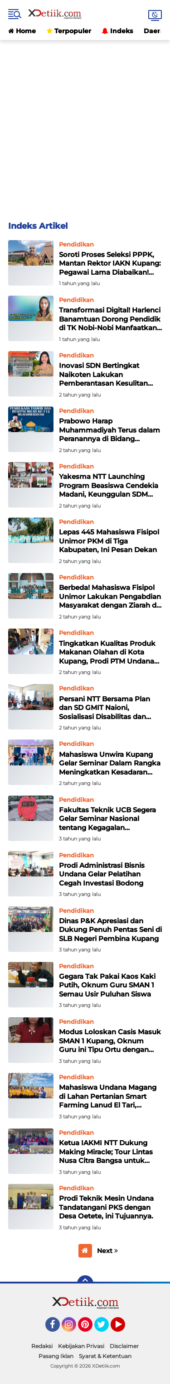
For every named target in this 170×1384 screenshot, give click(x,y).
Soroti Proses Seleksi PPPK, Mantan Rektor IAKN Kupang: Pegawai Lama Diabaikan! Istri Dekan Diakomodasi (110, 263)
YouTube (124, 1328)
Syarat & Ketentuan (105, 1356)
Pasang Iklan (56, 1356)
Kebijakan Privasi (81, 1346)
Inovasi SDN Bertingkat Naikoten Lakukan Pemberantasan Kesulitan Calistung (103, 374)
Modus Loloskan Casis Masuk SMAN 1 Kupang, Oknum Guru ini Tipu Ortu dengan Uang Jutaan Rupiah (110, 1040)
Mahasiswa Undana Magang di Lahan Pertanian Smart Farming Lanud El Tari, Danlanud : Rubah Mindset (107, 1096)
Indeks (117, 31)
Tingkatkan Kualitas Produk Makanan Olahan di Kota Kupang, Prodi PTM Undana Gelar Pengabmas (107, 652)
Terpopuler (69, 31)
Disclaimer (124, 1346)
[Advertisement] (85, 125)
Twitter (105, 1328)
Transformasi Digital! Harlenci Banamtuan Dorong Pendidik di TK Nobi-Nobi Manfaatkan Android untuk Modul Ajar (109, 319)
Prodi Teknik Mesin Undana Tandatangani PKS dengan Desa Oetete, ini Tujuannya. (106, 1207)
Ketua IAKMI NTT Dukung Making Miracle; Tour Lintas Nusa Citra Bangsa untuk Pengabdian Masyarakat (106, 1151)
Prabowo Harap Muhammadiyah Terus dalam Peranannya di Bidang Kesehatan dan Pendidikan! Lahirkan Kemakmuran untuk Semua (110, 430)
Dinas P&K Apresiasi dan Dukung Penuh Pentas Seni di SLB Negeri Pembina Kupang (110, 929)
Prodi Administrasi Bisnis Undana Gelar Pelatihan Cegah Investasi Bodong (102, 874)
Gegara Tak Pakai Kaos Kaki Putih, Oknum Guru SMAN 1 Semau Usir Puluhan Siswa (107, 985)
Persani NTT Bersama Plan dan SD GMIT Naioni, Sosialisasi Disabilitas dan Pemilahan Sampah (104, 708)
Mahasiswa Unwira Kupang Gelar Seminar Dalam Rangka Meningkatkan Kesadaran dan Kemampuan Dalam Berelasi (109, 763)
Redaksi (42, 1346)
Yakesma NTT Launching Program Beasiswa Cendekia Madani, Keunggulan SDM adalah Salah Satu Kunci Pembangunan (108, 485)
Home (22, 31)
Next (107, 1251)
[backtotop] (85, 1283)
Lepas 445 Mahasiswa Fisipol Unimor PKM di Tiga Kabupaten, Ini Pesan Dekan (109, 541)
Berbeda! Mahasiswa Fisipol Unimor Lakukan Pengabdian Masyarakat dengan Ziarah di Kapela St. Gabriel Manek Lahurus (110, 596)
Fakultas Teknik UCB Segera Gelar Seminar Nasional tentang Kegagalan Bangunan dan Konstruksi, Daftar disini (107, 818)
